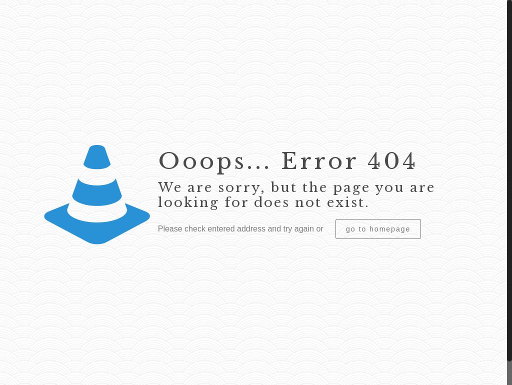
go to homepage (378, 229)
